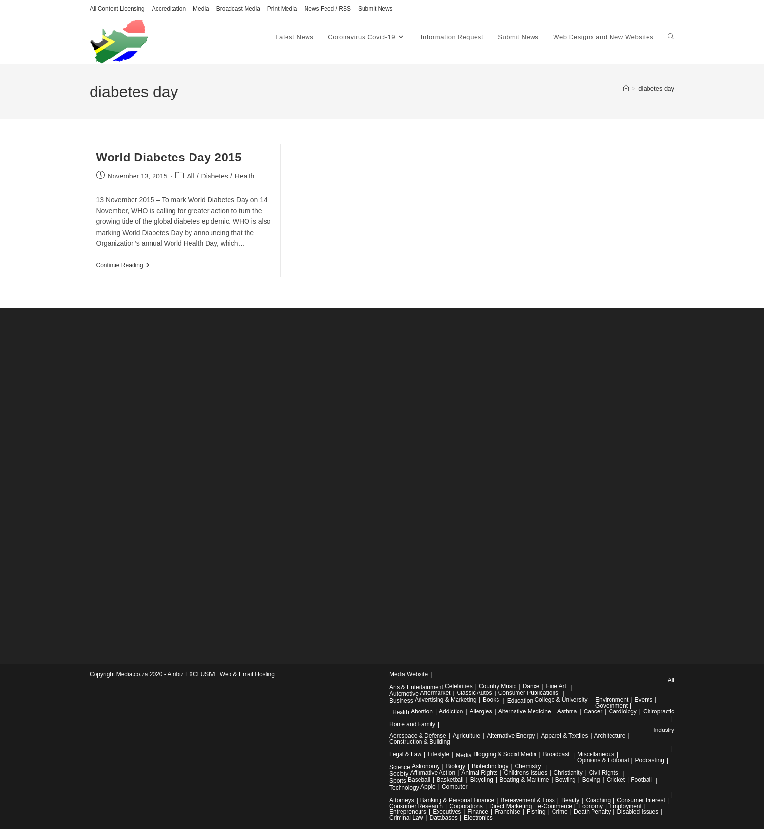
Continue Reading (123, 266)
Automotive (404, 694)
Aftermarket (435, 693)
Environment (611, 699)
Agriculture (466, 735)
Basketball (450, 779)
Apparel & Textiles (564, 735)
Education (520, 700)
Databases (443, 817)
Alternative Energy (511, 735)
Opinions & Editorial (603, 760)
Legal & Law (405, 754)
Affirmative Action (432, 773)
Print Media (282, 8)
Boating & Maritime (524, 779)
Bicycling (481, 779)
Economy (590, 806)
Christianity (568, 773)
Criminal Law (406, 817)
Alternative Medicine (524, 711)
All (190, 176)
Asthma (567, 711)
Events (643, 699)
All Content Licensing (117, 8)
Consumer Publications (528, 693)
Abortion (422, 711)
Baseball (419, 779)
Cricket (616, 779)
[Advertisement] (163, 481)
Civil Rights (603, 773)
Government (611, 705)
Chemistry (528, 766)
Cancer (593, 711)
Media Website (408, 674)
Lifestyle (438, 754)
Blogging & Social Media (504, 754)
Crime (560, 812)
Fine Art (556, 686)
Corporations (466, 806)
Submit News (375, 8)
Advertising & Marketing (446, 699)
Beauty (570, 800)
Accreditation (169, 8)
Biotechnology (490, 766)
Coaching (598, 800)
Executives (447, 812)
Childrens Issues (525, 773)
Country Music (497, 686)
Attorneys (401, 800)
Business (401, 700)
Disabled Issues (637, 812)
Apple (428, 786)
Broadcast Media (238, 8)
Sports (397, 780)
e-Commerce (555, 806)
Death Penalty (592, 812)
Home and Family (412, 724)
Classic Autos (474, 693)
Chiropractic (658, 711)
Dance (531, 686)
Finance (477, 812)
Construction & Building (419, 741)
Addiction (451, 711)
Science (399, 767)
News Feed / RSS (328, 8)
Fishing (536, 812)
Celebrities (459, 686)
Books (491, 699)
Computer (455, 786)
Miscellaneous (595, 754)
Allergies (481, 711)
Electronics (478, 817)
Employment (625, 806)
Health (244, 176)
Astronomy (425, 766)
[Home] (626, 88)
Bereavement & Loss (527, 800)
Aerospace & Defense (417, 735)
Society (398, 773)
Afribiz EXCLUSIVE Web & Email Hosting (221, 674)
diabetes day (656, 88)
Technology (404, 787)
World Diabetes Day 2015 (169, 157)
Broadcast (556, 754)
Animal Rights (479, 773)
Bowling (565, 779)
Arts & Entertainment (416, 687)
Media (201, 8)
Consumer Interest (641, 800)
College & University (561, 699)
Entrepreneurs (407, 812)
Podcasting (649, 760)
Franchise (507, 812)
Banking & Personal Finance (457, 800)
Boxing (591, 779)
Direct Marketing (510, 806)
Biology (455, 766)
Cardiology (622, 711)
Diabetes (214, 176)
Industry (663, 730)
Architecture (610, 735)
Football (641, 779)
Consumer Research (416, 806)
